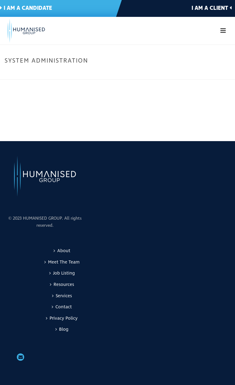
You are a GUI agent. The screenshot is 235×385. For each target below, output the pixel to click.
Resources (62, 284)
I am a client (212, 8)
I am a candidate (26, 8)
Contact (62, 307)
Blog (61, 329)
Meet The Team (62, 262)
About (62, 251)
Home (139, 73)
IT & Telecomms (162, 73)
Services (62, 296)
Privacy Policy (62, 318)
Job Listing (62, 273)
